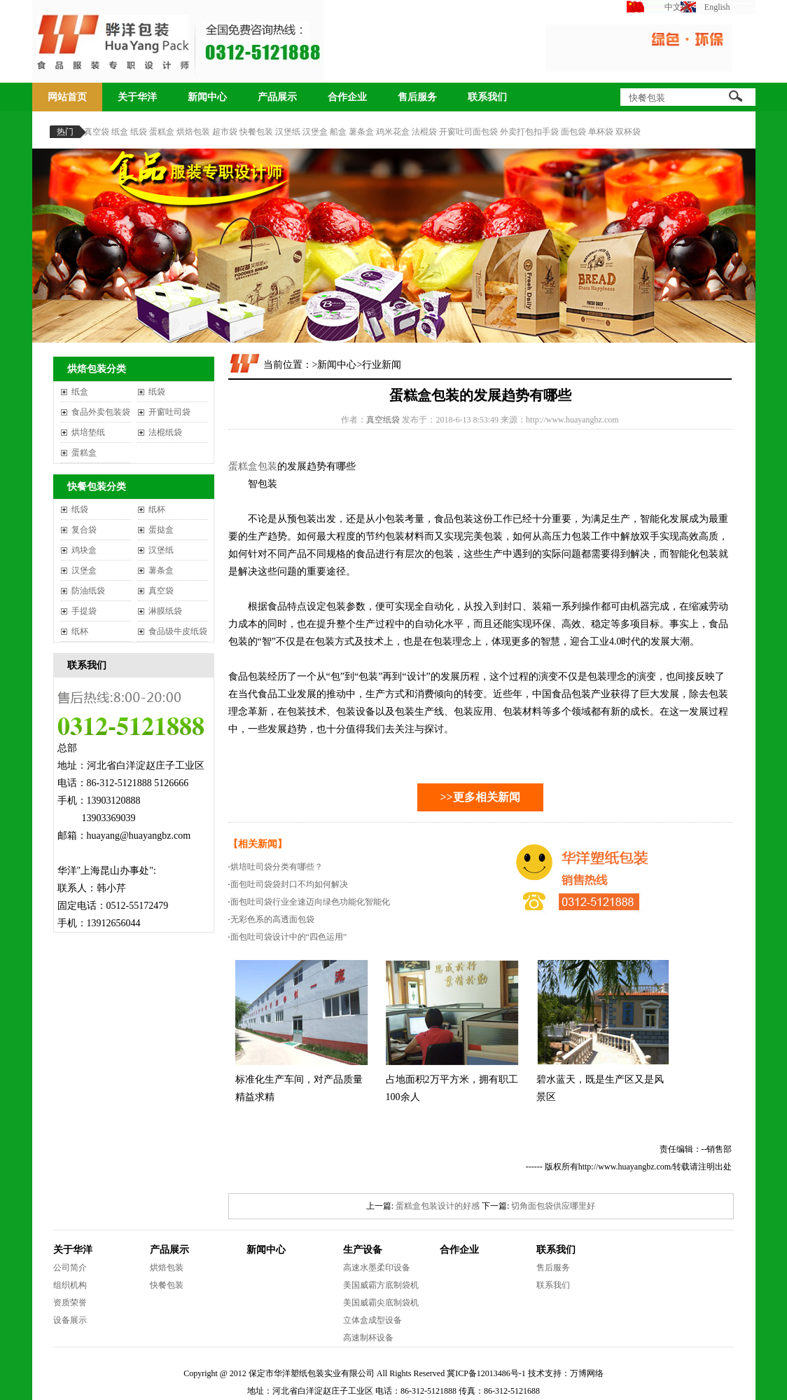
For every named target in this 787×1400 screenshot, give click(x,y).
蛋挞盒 (161, 530)
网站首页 (67, 97)
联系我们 (487, 97)
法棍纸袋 (165, 432)
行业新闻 (381, 364)
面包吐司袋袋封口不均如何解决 (289, 884)
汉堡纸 (287, 132)
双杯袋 (628, 132)
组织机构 (70, 1285)
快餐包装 (256, 132)
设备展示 (70, 1320)
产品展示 (277, 97)
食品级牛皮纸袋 (177, 631)
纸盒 (119, 132)
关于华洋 (137, 97)
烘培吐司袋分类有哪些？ (276, 867)
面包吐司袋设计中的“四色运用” (288, 937)
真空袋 (96, 132)
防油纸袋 (88, 591)
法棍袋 (424, 132)
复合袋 (84, 530)
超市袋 (224, 132)
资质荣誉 (70, 1303)
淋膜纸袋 (165, 611)
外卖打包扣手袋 (529, 132)
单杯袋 (600, 132)
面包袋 (573, 132)
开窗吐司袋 (169, 412)
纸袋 (138, 132)
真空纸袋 (383, 420)
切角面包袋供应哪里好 (553, 1206)
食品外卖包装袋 (100, 412)
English (717, 7)
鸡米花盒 (393, 132)
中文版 (677, 7)
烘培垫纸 (88, 432)
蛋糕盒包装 (252, 466)
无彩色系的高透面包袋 (272, 919)
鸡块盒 (84, 550)
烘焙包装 (193, 132)
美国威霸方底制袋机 (381, 1285)
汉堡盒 (315, 132)
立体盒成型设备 (372, 1320)
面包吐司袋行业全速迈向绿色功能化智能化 (310, 902)
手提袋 (84, 611)
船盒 (338, 132)
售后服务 (417, 97)
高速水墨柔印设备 (376, 1267)
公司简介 (70, 1267)
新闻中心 (207, 97)
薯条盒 (361, 132)
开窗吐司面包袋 (468, 132)
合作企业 (347, 97)
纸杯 (156, 509)
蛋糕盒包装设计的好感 (438, 1206)
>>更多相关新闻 (480, 797)
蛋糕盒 (161, 132)
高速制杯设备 (368, 1338)
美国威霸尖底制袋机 (381, 1303)
